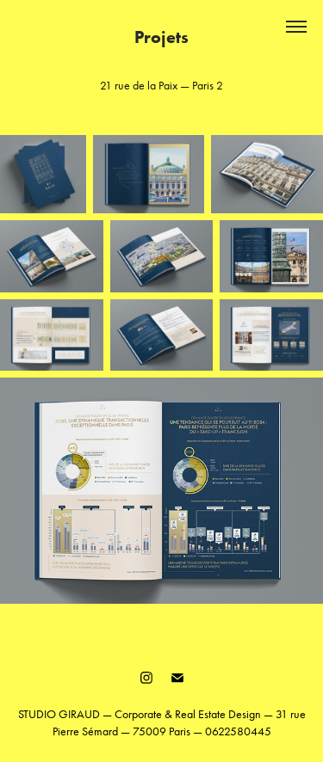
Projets (161, 37)
